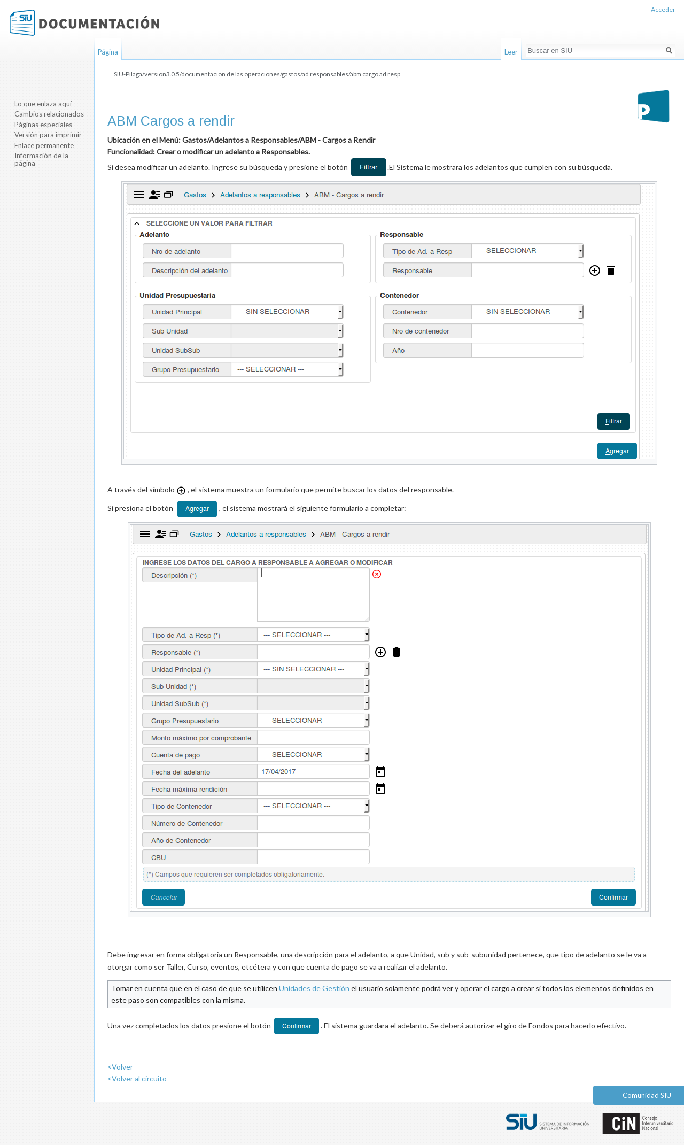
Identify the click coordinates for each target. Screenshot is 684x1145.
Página (108, 52)
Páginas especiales (43, 124)
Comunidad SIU (647, 1095)
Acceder (663, 9)
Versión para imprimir (48, 134)
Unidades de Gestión (314, 988)
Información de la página (41, 159)
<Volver (120, 1066)
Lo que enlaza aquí (43, 103)
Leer (511, 52)
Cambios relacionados (49, 114)
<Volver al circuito (137, 1078)
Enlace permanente (44, 145)
